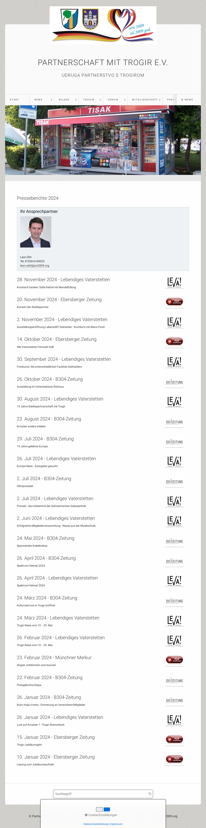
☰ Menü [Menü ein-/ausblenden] (187, 99)
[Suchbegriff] (103, 794)
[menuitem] (17, 99)
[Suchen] (150, 794)
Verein (113, 99)
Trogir (88, 99)
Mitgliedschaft (145, 99)
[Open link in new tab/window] (174, 282)
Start (14, 99)
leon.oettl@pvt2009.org (34, 265)
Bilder (64, 99)
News (38, 99)
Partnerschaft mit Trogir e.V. (103, 62)
